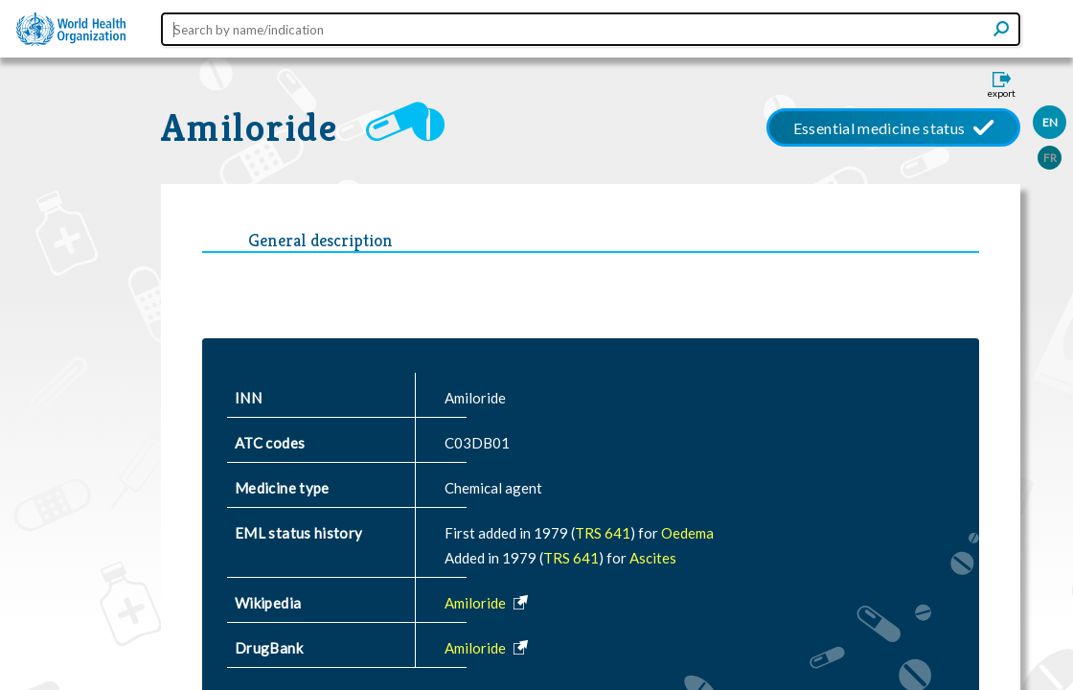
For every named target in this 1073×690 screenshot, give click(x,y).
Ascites (652, 557)
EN (1050, 122)
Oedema (687, 532)
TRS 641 (602, 532)
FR (1050, 157)
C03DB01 (477, 442)
